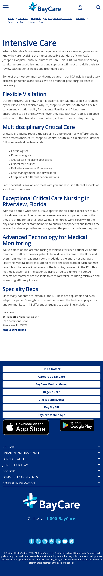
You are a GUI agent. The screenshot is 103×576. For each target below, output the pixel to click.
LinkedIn (58, 541)
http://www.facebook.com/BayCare (31, 541)
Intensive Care (36, 22)
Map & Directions (14, 330)
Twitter (38, 541)
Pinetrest (51, 541)
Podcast (71, 541)
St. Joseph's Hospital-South (58, 18)
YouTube (64, 541)
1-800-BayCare (60, 518)
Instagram (44, 541)
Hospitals (36, 18)
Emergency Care (16, 22)
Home (11, 18)
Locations (23, 18)
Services (80, 18)
